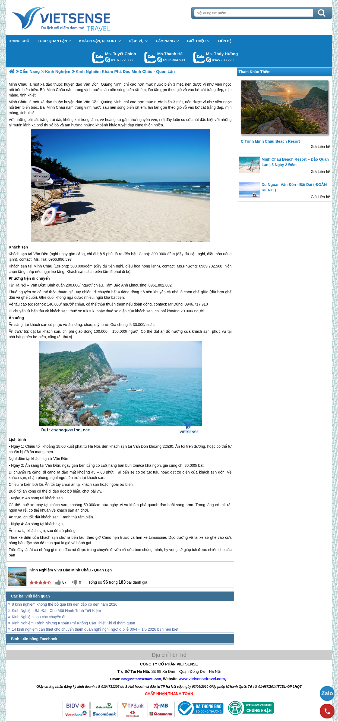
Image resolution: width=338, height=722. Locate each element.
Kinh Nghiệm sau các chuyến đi (38, 617)
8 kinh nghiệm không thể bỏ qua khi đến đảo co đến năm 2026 (65, 604)
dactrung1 (208, 60)
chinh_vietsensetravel (107, 60)
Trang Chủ (74, 17)
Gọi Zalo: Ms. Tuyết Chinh (98, 57)
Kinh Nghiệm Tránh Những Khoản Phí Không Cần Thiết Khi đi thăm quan (73, 623)
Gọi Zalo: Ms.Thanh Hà (150, 57)
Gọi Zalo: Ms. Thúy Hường (199, 57)
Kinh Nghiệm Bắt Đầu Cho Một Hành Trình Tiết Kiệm (56, 610)
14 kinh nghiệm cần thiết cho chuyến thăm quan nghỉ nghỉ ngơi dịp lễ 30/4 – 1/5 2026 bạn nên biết (95, 629)
